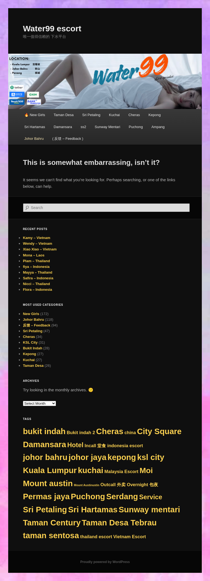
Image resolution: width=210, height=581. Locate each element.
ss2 (83, 127)
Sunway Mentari (107, 127)
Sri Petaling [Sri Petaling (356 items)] (45, 509)
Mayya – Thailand (37, 272)
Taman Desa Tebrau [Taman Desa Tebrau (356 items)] (119, 522)
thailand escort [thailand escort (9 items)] (96, 536)
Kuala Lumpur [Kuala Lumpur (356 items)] (50, 470)
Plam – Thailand (36, 261)
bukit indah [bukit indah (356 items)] (44, 431)
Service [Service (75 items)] (150, 497)
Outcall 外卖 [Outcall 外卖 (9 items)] (113, 484)
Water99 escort (52, 28)
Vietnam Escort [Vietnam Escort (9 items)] (129, 536)
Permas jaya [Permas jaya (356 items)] (46, 496)
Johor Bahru (34, 139)
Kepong (155, 115)
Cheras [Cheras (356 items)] (109, 431)
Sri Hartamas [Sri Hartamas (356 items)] (92, 509)
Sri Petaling (91, 115)
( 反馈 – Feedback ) (67, 139)
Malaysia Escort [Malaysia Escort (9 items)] (121, 471)
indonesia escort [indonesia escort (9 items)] (125, 445)
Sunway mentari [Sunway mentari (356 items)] (149, 509)
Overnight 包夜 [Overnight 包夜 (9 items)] (142, 484)
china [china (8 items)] (130, 432)
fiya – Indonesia (36, 267)
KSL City (30, 342)
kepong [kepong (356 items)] (122, 457)
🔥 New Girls (34, 115)
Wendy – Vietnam (37, 243)
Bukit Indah (32, 348)
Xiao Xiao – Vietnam (40, 249)
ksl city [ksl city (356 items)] (150, 457)
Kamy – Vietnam (36, 238)
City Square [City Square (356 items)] (159, 431)
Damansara (63, 127)
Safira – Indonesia (38, 278)
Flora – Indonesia (37, 290)
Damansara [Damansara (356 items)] (44, 444)
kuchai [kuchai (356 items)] (90, 470)
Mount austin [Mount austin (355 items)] (48, 483)
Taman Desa (64, 115)
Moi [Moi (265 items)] (146, 470)
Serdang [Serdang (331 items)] (122, 496)
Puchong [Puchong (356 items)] (88, 496)
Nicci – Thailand (36, 284)
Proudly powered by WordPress (105, 562)
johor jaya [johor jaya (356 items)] (88, 457)
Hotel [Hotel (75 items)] (75, 445)
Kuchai (114, 115)
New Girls (31, 314)
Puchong (136, 127)
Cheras (134, 115)
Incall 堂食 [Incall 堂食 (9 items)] (95, 445)
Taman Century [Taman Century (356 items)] (52, 522)
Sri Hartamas (34, 127)
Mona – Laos (34, 255)
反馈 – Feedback (36, 325)
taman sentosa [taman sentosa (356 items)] (51, 535)
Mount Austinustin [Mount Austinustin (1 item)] (86, 485)
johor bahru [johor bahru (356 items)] (45, 457)
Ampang (157, 127)
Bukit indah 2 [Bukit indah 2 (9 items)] (81, 432)
